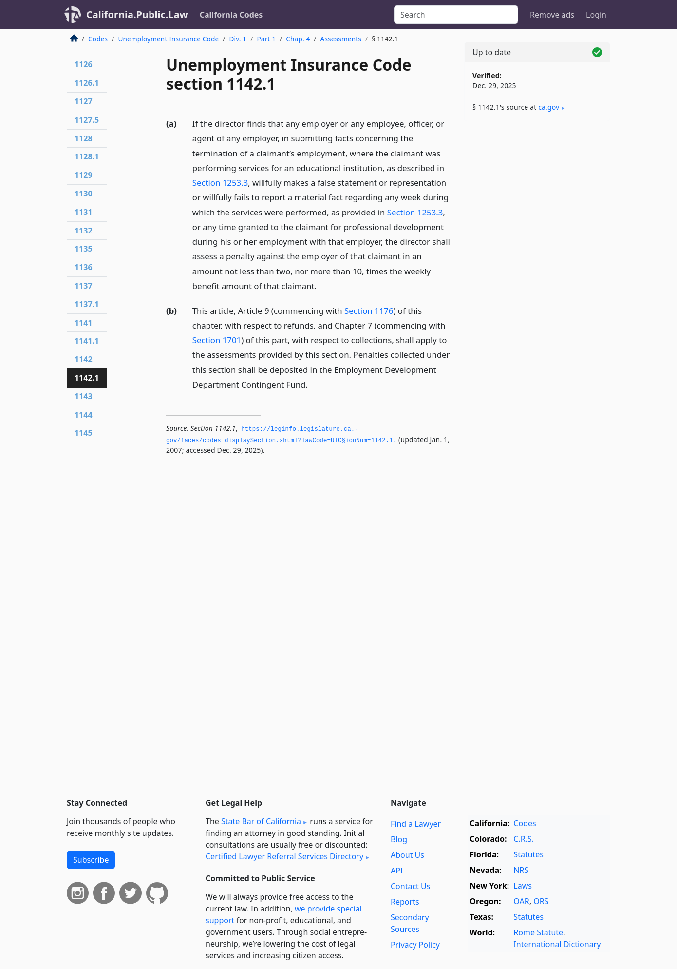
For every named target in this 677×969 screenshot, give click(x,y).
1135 (84, 248)
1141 (84, 322)
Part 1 (266, 38)
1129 (84, 175)
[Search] (456, 14)
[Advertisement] (537, 281)
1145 (84, 432)
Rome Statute (538, 932)
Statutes (528, 854)
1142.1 (87, 377)
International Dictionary (557, 944)
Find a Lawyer (416, 823)
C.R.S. (523, 838)
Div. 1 (237, 38)
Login (596, 14)
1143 (84, 396)
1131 (84, 212)
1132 (84, 230)
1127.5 (87, 120)
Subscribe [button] (91, 859)
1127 (84, 101)
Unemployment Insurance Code (168, 38)
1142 (84, 359)
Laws (522, 885)
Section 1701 (216, 340)
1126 (84, 64)
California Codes (231, 14)
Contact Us (410, 886)
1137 (84, 285)
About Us (407, 855)
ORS (540, 901)
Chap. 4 (298, 38)
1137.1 (87, 304)
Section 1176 (368, 310)
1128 (84, 138)
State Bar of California (261, 821)
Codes (98, 38)
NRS (520, 870)
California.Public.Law (137, 14)
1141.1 (87, 340)
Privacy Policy (415, 944)
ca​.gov (548, 107)
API (397, 870)
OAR (521, 901)
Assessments (340, 38)
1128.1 (87, 156)
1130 (84, 193)
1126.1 (87, 83)
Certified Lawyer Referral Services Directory (284, 856)
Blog (399, 839)
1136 (84, 267)
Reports (405, 901)
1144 (84, 414)
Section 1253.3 (220, 182)
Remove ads (552, 14)
